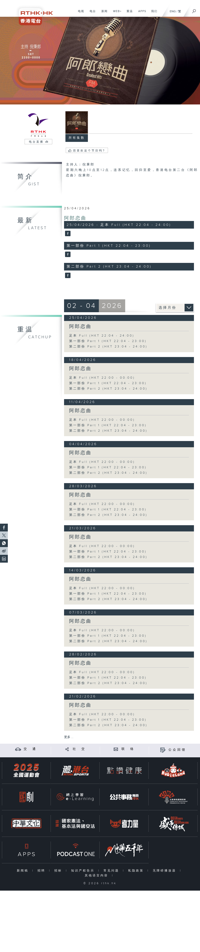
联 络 (128, 749)
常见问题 (112, 870)
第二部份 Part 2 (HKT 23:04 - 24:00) (108, 346)
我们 (152, 13)
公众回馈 (177, 750)
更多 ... (68, 737)
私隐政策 (137, 870)
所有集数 (77, 138)
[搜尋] (194, 10)
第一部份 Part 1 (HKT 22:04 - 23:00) (108, 341)
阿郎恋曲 (75, 218)
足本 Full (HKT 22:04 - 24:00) (101, 336)
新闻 (103, 13)
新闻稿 (23, 870)
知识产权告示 (83, 870)
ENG (173, 11)
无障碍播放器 (165, 870)
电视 (79, 13)
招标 (59, 870)
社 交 (79, 749)
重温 (128, 13)
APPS (140, 13)
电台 (91, 13)
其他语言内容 (97, 875)
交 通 (30, 749)
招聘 (42, 870)
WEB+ (116, 13)
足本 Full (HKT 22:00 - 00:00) (102, 378)
